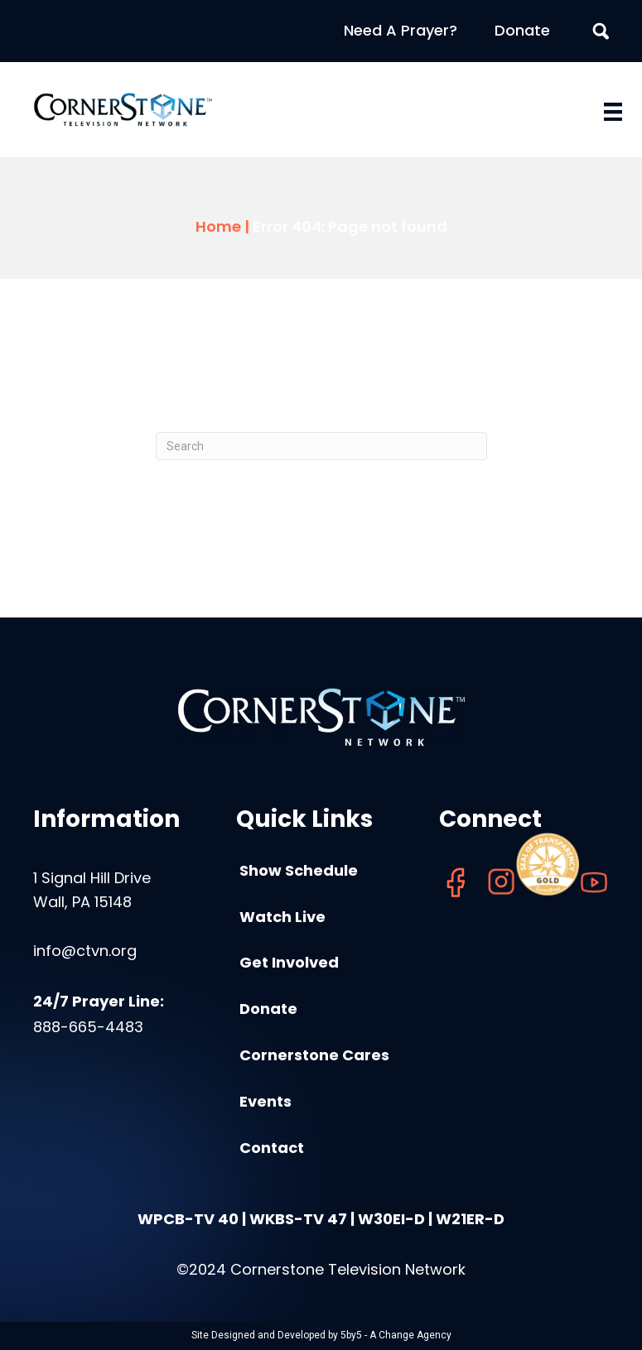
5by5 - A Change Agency (395, 1335)
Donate (522, 30)
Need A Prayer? (400, 30)
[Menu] (613, 111)
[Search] (321, 446)
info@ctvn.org (85, 950)
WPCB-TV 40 (188, 1218)
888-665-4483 (88, 1026)
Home (218, 226)
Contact (271, 1147)
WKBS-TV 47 (298, 1218)
